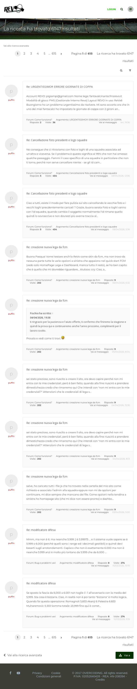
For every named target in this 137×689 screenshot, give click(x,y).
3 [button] (31, 53)
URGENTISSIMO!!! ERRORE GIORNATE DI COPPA (95, 119)
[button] (61, 53)
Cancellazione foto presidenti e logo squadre (93, 173)
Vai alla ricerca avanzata (16, 45)
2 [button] (24, 53)
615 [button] (54, 53)
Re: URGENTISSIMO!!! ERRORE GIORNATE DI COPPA (59, 86)
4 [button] (38, 53)
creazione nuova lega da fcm (84, 280)
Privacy (37, 673)
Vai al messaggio (108, 122)
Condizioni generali (48, 676)
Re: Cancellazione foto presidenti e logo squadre (56, 140)
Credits (100, 679)
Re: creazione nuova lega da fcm (46, 247)
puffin (11, 100)
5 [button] (44, 53)
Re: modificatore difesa (41, 530)
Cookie (55, 673)
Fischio (34, 313)
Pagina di (82, 53)
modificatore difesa (83, 563)
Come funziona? (43, 119)
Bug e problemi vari (45, 563)
